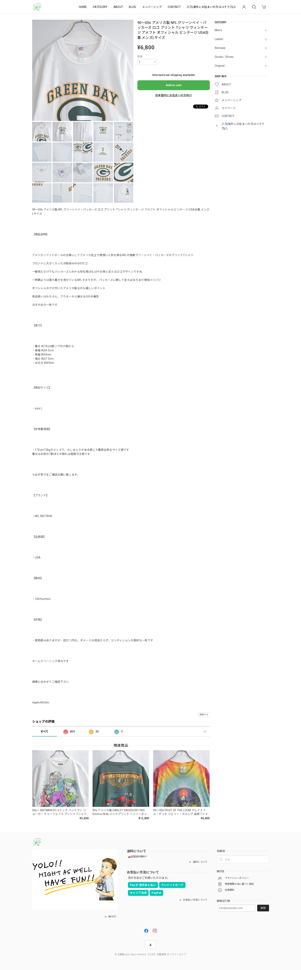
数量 (140, 56)
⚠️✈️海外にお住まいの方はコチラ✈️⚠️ (211, 6)
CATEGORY (100, 6)
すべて (44, 731)
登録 (263, 907)
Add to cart (173, 85)
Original (220, 65)
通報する (203, 714)
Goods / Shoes (224, 56)
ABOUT (118, 6)
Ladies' (219, 39)
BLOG (132, 6)
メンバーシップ (152, 6)
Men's (218, 30)
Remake (220, 48)
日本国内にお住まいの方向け (173, 95)
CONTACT (174, 6)
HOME (83, 6)
